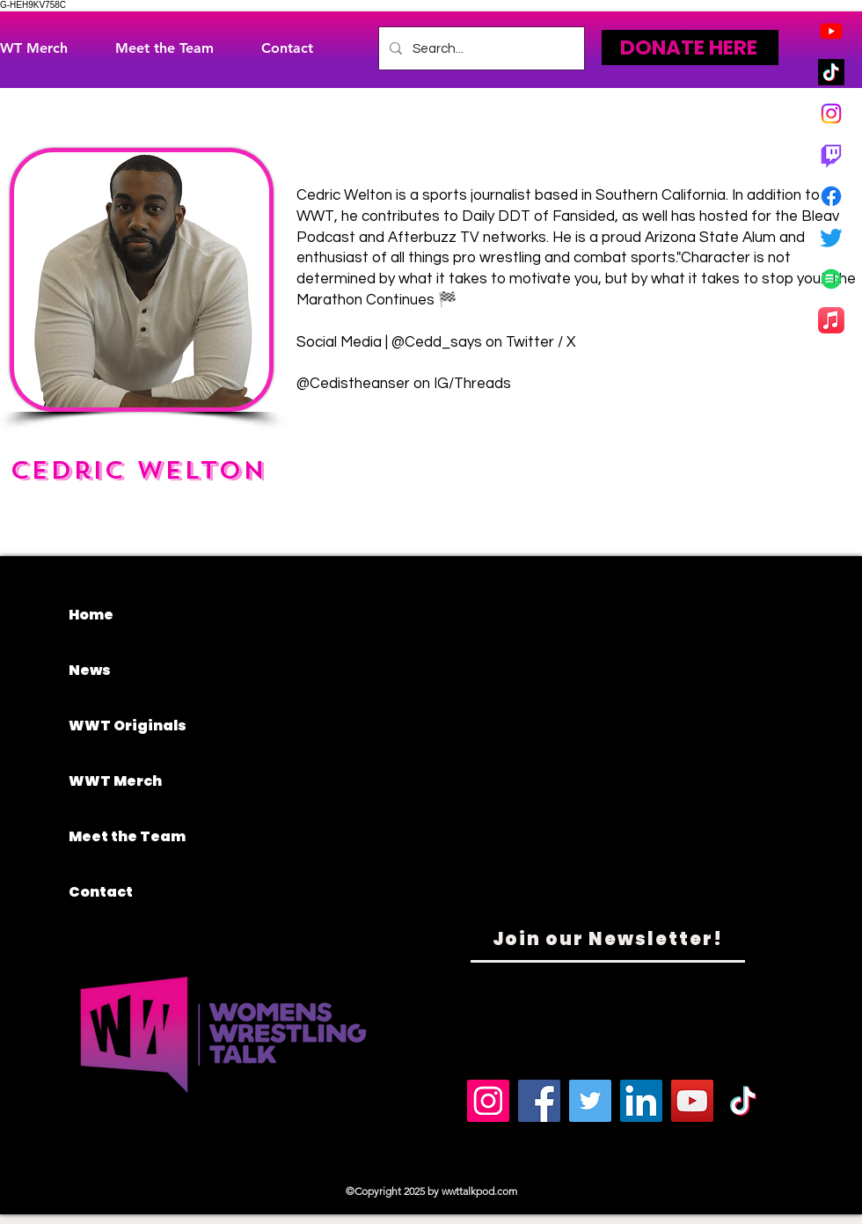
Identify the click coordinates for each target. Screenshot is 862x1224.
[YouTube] (692, 1101)
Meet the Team (127, 836)
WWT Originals (127, 725)
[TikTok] (831, 72)
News (90, 670)
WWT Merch (115, 781)
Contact (101, 892)
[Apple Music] (831, 320)
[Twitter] (831, 237)
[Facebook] (831, 196)
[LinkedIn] (641, 1101)
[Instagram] (831, 113)
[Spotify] (831, 279)
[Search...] (480, 48)
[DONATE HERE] (690, 47)
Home (91, 615)
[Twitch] (831, 155)
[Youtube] (831, 31)
